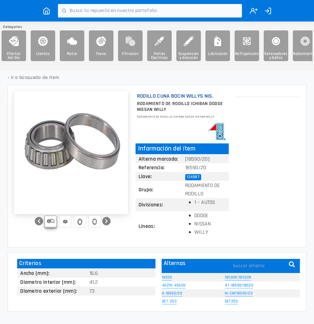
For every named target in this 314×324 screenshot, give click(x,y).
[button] (39, 221)
